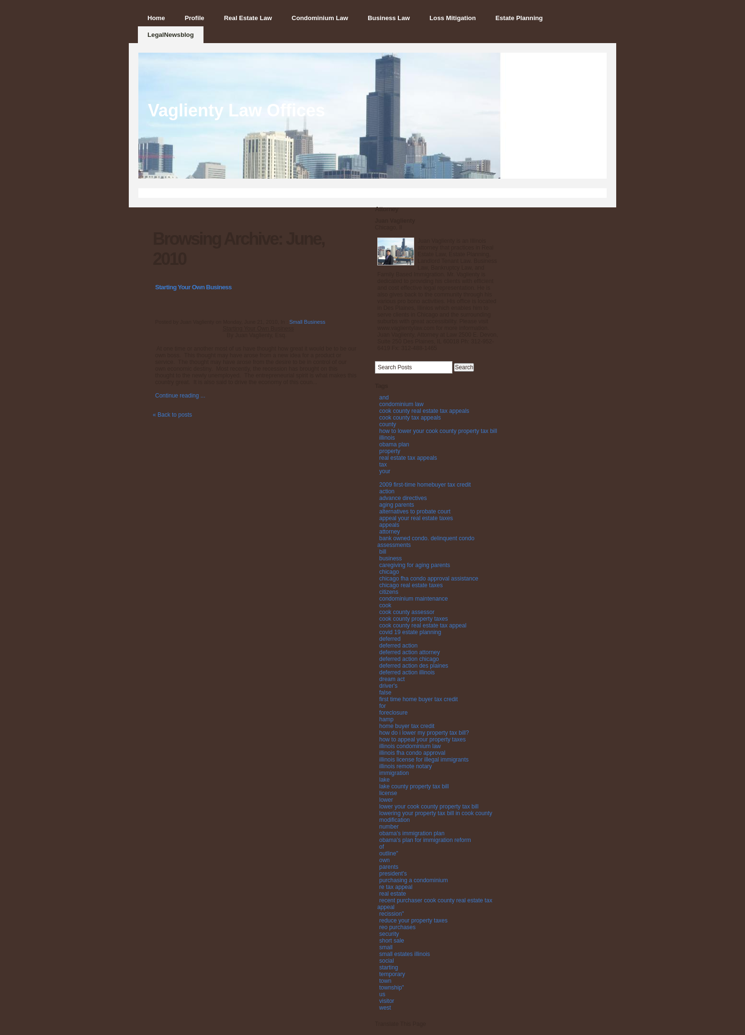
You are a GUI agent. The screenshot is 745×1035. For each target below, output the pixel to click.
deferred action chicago (409, 659)
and (384, 397)
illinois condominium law (410, 746)
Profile (194, 18)
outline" (388, 853)
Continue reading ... (180, 395)
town (385, 981)
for (382, 706)
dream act (392, 679)
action (387, 491)
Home (156, 18)
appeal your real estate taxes (416, 518)
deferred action (398, 645)
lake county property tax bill (414, 786)
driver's (388, 685)
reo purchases (397, 927)
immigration (394, 773)
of (381, 846)
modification (394, 820)
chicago (389, 572)
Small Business (307, 322)
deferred (390, 639)
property (389, 451)
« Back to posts (172, 414)
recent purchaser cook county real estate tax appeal (434, 903)
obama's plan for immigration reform (425, 840)
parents (388, 867)
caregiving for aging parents (414, 565)
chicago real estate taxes (411, 585)
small (386, 947)
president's (393, 873)
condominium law (401, 404)
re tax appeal (395, 887)
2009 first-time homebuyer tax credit (425, 484)
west (385, 1007)
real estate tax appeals (408, 458)
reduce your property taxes (413, 920)
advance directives (403, 498)
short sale (391, 940)
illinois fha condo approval (412, 753)
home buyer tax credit (406, 726)
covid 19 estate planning (410, 632)
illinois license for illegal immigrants (424, 759)
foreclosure (393, 712)
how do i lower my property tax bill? (424, 732)
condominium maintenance (413, 598)
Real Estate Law (248, 18)
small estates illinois (404, 954)
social (386, 960)
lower (386, 799)
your (384, 471)
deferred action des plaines (413, 665)
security (389, 934)
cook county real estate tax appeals (424, 411)
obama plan (394, 444)
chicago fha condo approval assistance (428, 578)
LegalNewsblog (170, 34)
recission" (391, 913)
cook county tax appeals (410, 417)
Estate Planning (519, 18)
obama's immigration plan (411, 833)
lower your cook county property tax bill (428, 806)
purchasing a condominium (413, 880)
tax (383, 464)
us (382, 994)
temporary (392, 974)
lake (384, 779)
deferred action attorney (409, 652)
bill (382, 551)
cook (385, 605)
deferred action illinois (407, 672)
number (389, 826)
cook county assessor (406, 612)
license (388, 793)
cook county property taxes (413, 618)
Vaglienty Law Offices (236, 110)
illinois (387, 437)
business (390, 558)
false (385, 692)
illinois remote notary (405, 766)
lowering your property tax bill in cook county (435, 813)
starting (388, 967)
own (384, 860)
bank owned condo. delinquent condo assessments (425, 541)
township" (391, 987)
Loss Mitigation (452, 18)
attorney (389, 531)
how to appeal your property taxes (422, 739)
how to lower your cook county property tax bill (438, 431)
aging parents (396, 504)
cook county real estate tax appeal (422, 625)
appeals (389, 525)
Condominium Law (320, 18)
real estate (392, 893)
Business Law (389, 18)
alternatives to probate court (415, 511)
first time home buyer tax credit (418, 699)
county (387, 424)
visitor (386, 1001)
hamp (386, 719)
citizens (388, 592)
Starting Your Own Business (193, 287)
